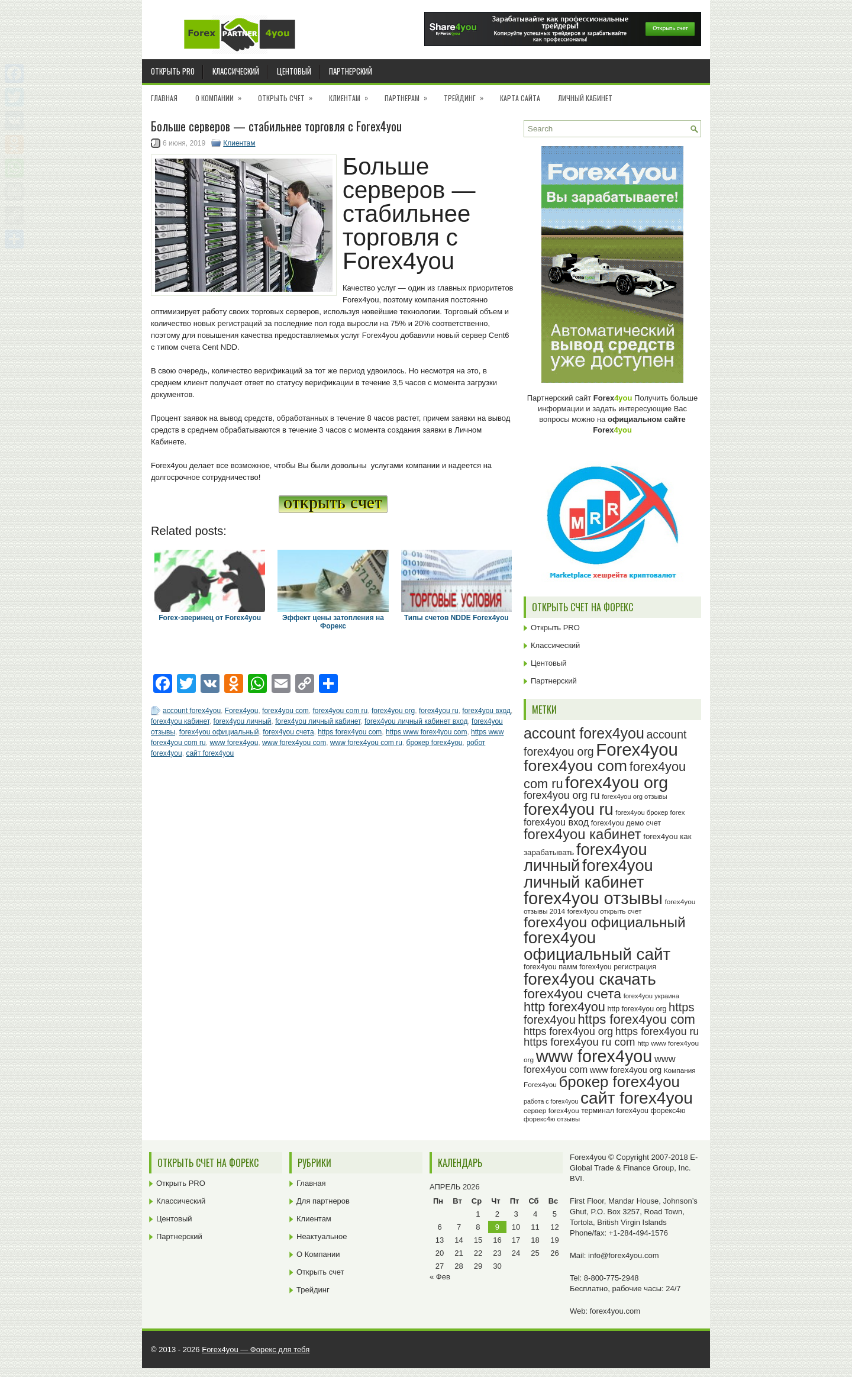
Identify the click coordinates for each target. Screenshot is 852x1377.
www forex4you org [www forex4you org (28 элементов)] (625, 1070)
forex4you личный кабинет (317, 721)
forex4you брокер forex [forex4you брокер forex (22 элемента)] (650, 812)
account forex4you (192, 711)
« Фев (440, 1276)
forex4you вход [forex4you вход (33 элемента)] (556, 822)
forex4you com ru (339, 711)
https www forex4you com (426, 732)
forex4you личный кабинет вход (415, 721)
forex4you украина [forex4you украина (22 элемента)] (651, 995)
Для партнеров (323, 1201)
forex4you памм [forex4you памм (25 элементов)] (550, 967)
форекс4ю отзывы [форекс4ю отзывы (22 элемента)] (552, 1119)
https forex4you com (350, 732)
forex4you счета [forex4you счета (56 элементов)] (572, 993)
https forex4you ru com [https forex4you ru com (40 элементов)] (579, 1042)
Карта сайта (520, 98)
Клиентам (352, 94)
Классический (235, 71)
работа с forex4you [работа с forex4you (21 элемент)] (551, 1101)
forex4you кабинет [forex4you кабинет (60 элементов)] (582, 834)
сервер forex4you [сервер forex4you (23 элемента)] (551, 1111)
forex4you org (393, 711)
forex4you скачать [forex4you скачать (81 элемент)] (590, 979)
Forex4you (242, 711)
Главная (164, 98)
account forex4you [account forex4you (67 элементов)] (584, 733)
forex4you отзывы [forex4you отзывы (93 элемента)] (593, 898)
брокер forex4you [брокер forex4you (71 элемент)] (619, 1081)
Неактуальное (321, 1236)
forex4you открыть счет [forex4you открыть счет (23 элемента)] (604, 911)
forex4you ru (439, 711)
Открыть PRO (173, 71)
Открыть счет (289, 94)
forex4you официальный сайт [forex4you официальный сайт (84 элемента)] (597, 945)
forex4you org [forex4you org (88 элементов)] (616, 782)
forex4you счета (288, 732)
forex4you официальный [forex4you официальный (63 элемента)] (605, 922)
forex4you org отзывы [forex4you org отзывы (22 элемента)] (634, 796)
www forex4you (233, 743)
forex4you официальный (219, 732)
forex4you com (285, 711)
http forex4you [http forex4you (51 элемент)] (564, 1006)
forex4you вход (486, 711)
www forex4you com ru (366, 743)
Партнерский (350, 71)
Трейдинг (467, 94)
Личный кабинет (585, 98)
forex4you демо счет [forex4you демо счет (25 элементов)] (626, 823)
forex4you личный (243, 721)
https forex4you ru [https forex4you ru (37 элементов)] (657, 1031)
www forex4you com (294, 743)
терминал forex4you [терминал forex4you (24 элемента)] (614, 1111)
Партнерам (410, 94)
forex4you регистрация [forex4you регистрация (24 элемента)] (617, 967)
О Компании (222, 94)
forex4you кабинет (180, 721)
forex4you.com (615, 1311)
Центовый (294, 71)
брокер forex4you (434, 743)
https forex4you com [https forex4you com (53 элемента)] (636, 1019)
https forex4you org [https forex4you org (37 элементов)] (568, 1031)
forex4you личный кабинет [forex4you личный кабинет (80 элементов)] (588, 873)
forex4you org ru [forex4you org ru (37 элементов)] (562, 795)
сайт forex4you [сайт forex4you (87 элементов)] (636, 1098)
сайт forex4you (210, 753)
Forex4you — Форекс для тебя (255, 1349)
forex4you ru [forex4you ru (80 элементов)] (569, 809)
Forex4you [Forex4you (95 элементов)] (637, 749)
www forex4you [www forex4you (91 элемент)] (594, 1056)
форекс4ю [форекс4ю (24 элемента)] (668, 1111)
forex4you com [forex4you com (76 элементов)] (575, 766)
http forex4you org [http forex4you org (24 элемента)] (636, 1009)
